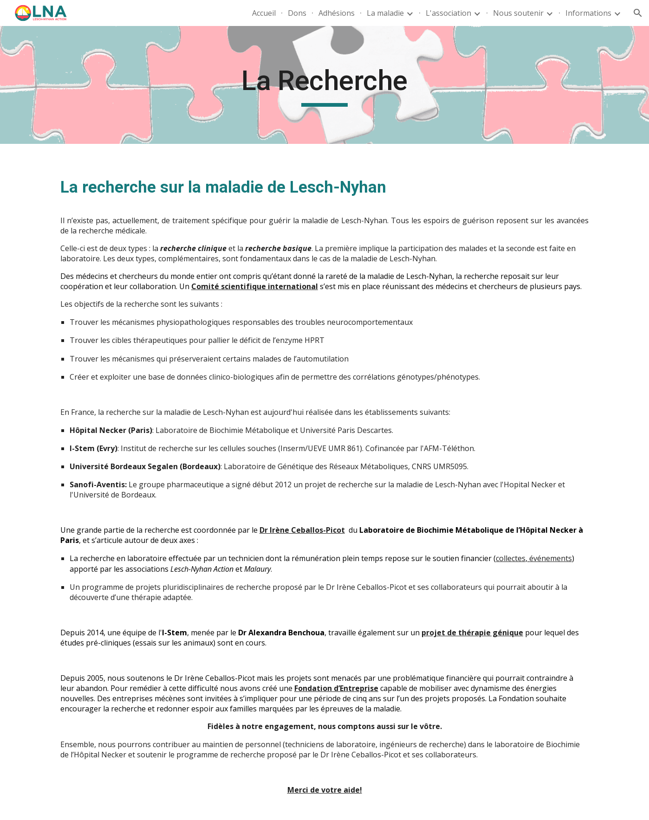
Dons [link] (297, 13)
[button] (638, 13)
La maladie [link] (385, 13)
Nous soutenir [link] (518, 13)
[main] (324, 84)
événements (550, 558)
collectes (511, 558)
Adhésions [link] (336, 13)
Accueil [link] (264, 13)
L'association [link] (448, 13)
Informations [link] (588, 13)
